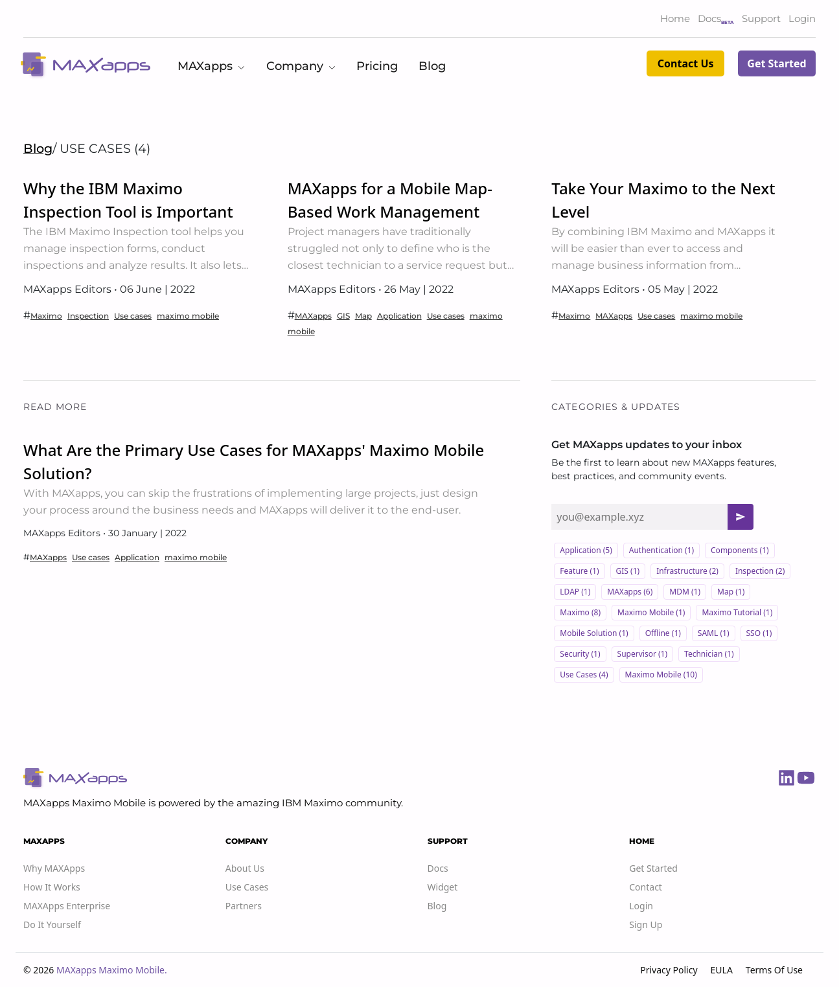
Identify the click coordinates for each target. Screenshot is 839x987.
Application (399, 316)
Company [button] (301, 66)
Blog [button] (432, 66)
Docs (709, 18)
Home (675, 18)
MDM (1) (684, 591)
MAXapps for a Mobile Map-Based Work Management (390, 199)
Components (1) (740, 550)
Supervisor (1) (642, 653)
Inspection (88, 316)
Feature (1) (579, 570)
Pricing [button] (377, 66)
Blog (37, 148)
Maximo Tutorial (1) (737, 612)
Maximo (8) (580, 612)
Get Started (776, 63)
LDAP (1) (575, 591)
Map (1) (730, 591)
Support (761, 18)
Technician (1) (709, 653)
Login (802, 18)
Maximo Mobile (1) (651, 612)
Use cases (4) (584, 674)
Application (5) (586, 550)
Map (363, 316)
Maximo (46, 316)
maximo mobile (188, 316)
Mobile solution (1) (594, 633)
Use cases (133, 316)
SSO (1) (759, 633)
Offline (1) (663, 633)
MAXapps (313, 316)
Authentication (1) (661, 550)
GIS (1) (628, 570)
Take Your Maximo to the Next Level (663, 199)
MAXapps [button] (212, 66)
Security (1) (580, 653)
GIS (343, 316)
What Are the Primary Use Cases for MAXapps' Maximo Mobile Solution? (253, 461)
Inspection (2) (760, 570)
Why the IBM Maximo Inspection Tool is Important (128, 199)
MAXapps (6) (629, 591)
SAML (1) (714, 633)
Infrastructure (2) (687, 570)
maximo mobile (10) (661, 674)
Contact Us (686, 63)
